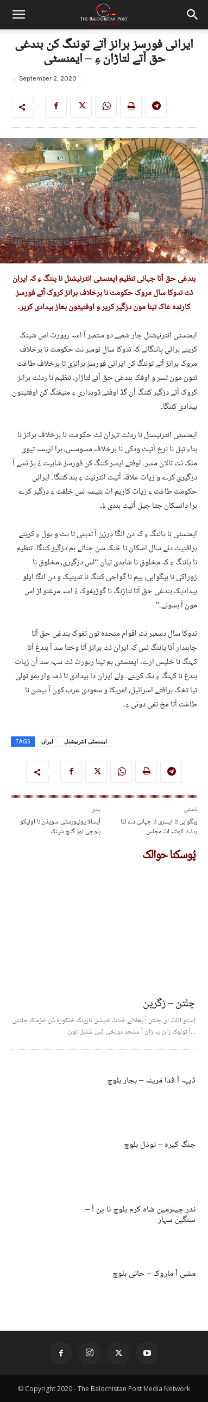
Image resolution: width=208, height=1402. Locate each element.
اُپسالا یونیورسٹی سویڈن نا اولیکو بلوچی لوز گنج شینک (60, 827)
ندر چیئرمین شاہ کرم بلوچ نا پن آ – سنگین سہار (140, 1214)
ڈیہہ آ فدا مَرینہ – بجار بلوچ (151, 1080)
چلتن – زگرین (169, 1004)
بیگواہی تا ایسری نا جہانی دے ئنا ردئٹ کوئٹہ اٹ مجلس (159, 827)
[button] (18, 14)
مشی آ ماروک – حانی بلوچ (154, 1273)
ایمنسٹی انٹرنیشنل (85, 741)
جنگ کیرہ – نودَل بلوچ (160, 1144)
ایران (47, 741)
